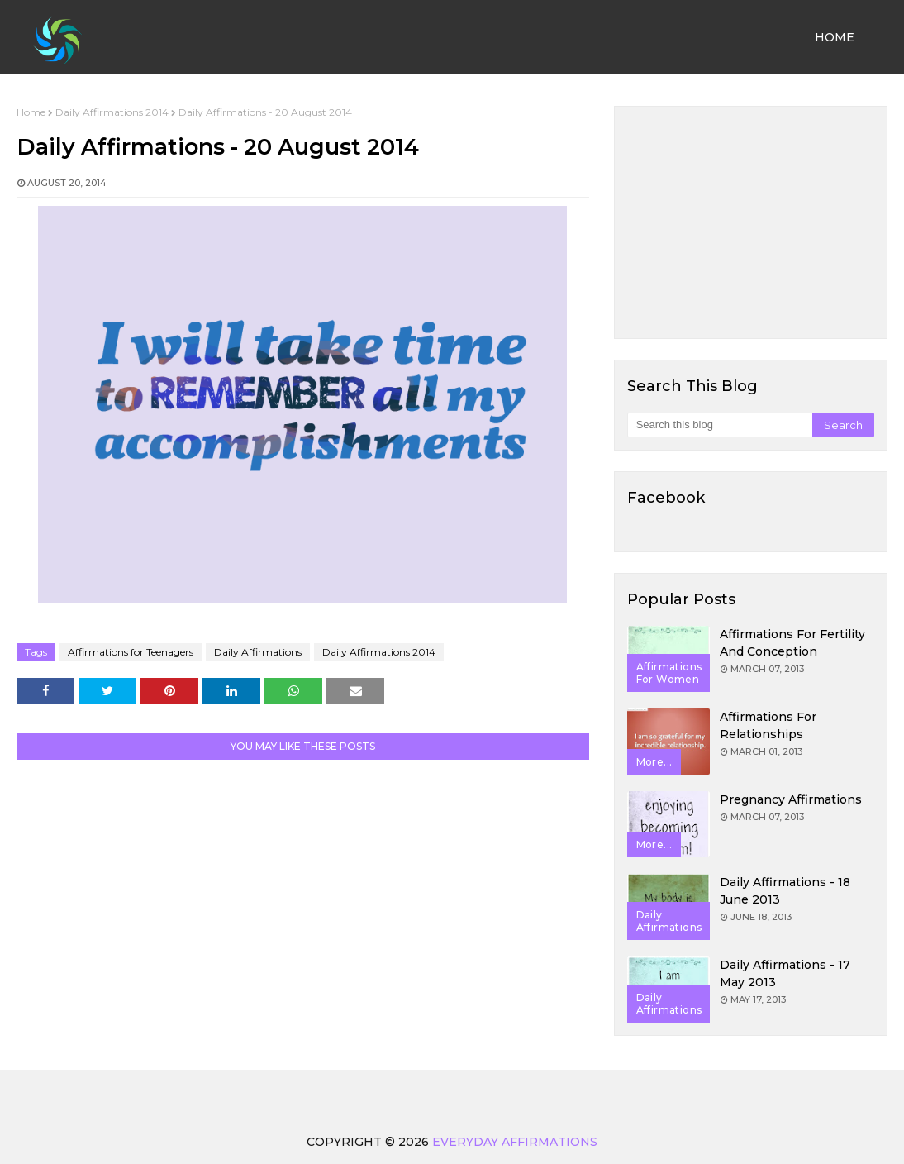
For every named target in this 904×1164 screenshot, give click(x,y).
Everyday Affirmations (514, 1141)
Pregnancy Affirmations (791, 799)
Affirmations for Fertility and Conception (792, 643)
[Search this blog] (719, 425)
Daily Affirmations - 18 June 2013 (785, 891)
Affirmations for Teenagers (130, 652)
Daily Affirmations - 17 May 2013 (785, 973)
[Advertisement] (750, 222)
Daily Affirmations (258, 652)
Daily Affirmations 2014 (112, 112)
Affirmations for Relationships (768, 725)
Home (31, 112)
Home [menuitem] (834, 37)
